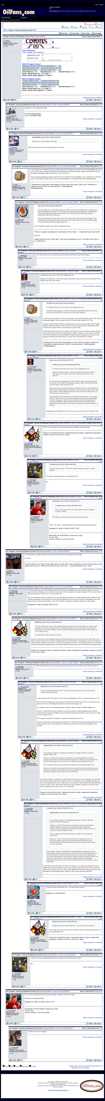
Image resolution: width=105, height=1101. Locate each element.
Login (96, 4)
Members (65, 27)
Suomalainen (33, 479)
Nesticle (62, 11)
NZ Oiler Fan (27, 282)
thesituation (88, 11)
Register (101, 4)
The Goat (71, 11)
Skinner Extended (84, 1068)
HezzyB (76, 11)
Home (98, 27)
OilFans (7, 40)
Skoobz (10, 570)
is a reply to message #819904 (63, 1028)
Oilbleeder (81, 11)
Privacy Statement (58, 1087)
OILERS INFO (6, 17)
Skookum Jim (36, 516)
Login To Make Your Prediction (33, 52)
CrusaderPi (30, 443)
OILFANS (24, 17)
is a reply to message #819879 (63, 133)
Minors (17, 1066)
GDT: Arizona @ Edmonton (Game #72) (90, 1066)
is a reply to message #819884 (69, 202)
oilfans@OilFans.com (73, 1085)
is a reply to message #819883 (66, 166)
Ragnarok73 (21, 219)
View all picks (51, 60)
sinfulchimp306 (13, 116)
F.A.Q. (98, 24)
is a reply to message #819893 (69, 662)
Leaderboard (58, 60)
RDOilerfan (24, 255)
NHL (11, 1066)
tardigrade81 (15, 1047)
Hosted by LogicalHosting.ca (58, 1090)
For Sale (33, 1066)
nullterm (32, 900)
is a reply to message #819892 (66, 618)
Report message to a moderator (92, 97)
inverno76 (14, 147)
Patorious (93, 11)
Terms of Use (90, 24)
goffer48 (67, 11)
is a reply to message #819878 (60, 104)
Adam (16, 184)
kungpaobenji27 (25, 687)
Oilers (5, 30)
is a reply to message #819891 (63, 587)
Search (74, 27)
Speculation (25, 1066)
